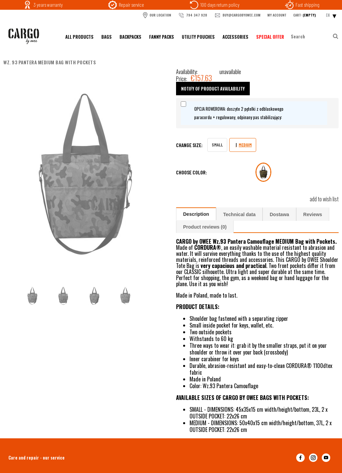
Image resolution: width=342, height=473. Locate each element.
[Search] (335, 36)
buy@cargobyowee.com (237, 15)
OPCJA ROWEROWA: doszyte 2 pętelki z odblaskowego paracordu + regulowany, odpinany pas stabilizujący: (238, 113)
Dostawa (279, 214)
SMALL (217, 144)
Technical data (239, 214)
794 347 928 (192, 15)
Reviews (312, 214)
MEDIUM (245, 144)
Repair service (131, 5)
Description (196, 214)
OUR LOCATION (156, 15)
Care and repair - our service (36, 457)
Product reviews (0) (205, 227)
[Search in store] (311, 36)
